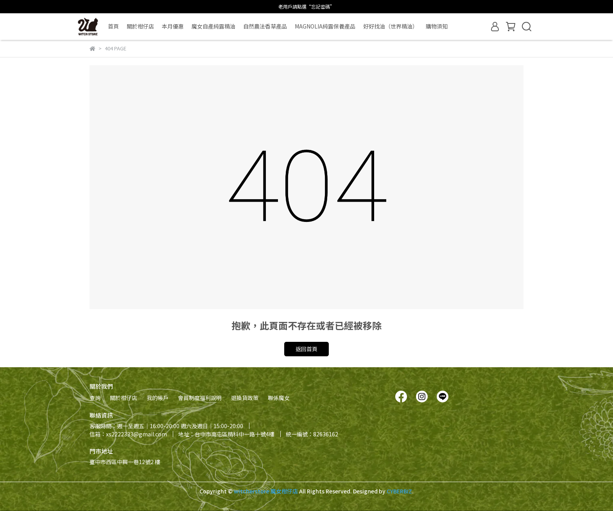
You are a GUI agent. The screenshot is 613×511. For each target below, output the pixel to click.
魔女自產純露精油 (213, 26)
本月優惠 (173, 26)
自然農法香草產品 (265, 26)
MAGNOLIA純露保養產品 (325, 26)
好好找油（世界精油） (390, 26)
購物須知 (437, 26)
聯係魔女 (279, 398)
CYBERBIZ (399, 491)
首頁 (113, 26)
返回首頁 (306, 349)
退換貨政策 (244, 398)
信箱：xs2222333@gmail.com (128, 434)
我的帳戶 (157, 398)
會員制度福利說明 (200, 398)
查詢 (95, 398)
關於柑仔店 (140, 26)
